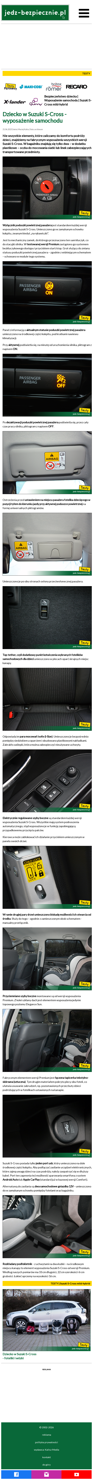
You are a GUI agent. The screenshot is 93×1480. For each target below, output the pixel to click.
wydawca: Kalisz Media (46, 1449)
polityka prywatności (46, 1442)
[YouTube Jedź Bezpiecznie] (76, 1475)
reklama (46, 1434)
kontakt (46, 1457)
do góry (46, 1464)
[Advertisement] (46, 46)
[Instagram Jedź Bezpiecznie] (46, 1475)
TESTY (86, 73)
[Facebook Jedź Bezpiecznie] (16, 1475)
